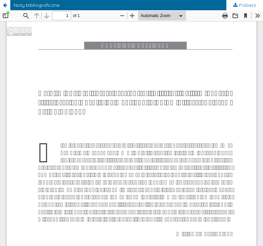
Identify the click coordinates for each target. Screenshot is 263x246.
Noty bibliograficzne (37, 5)
